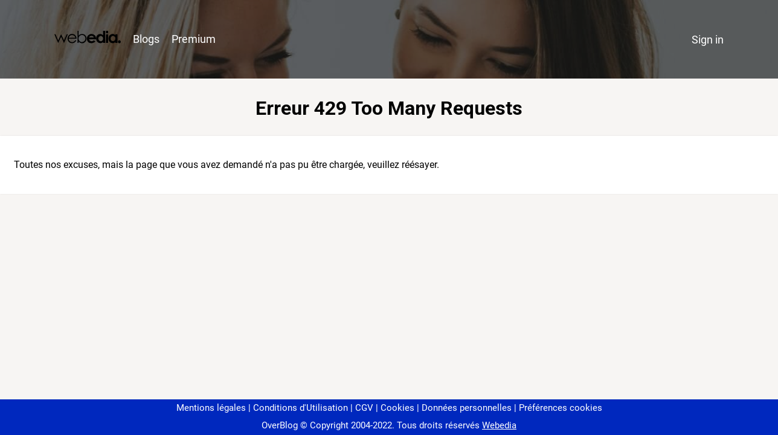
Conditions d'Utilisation (300, 407)
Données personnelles (467, 407)
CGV (364, 407)
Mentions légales (211, 407)
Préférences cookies (560, 407)
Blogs (146, 39)
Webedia (499, 425)
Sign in (708, 39)
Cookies (397, 407)
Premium (194, 39)
